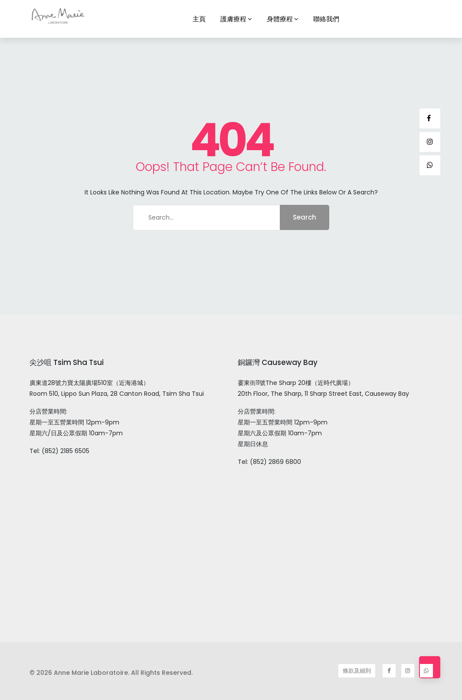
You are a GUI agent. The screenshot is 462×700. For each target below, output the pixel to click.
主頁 (199, 18)
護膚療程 (233, 18)
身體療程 (280, 18)
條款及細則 (357, 671)
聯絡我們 (326, 18)
